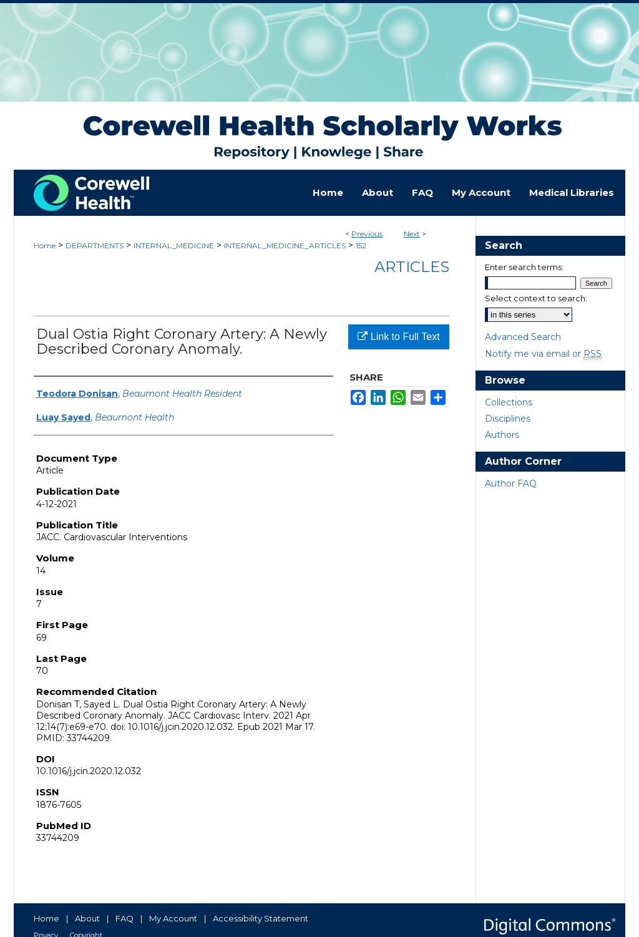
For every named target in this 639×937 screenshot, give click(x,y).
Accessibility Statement (260, 918)
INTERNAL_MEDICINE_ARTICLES (285, 245)
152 (361, 245)
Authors (502, 434)
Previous (367, 233)
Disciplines (507, 418)
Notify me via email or (543, 353)
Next (412, 233)
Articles (411, 267)
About (87, 918)
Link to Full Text (398, 336)
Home (45, 245)
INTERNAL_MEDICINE (174, 245)
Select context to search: (536, 298)
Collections (508, 402)
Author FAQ (511, 483)
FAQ (124, 918)
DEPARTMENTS (95, 245)
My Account (173, 918)
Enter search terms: (524, 267)
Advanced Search (523, 336)
